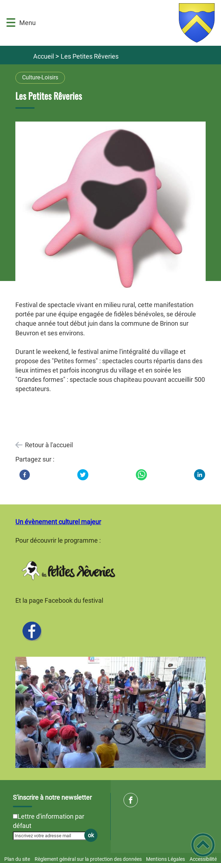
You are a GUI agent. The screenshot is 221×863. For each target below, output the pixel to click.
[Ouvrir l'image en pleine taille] (110, 207)
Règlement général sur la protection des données (88, 859)
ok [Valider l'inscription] (91, 835)
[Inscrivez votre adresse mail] (52, 836)
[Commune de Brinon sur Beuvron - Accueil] (125, 23)
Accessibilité (203, 859)
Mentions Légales (165, 859)
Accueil (43, 56)
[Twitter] (83, 474)
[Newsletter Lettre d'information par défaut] (15, 816)
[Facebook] (25, 474)
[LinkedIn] (200, 474)
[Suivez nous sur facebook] (131, 800)
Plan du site (17, 859)
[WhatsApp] (141, 474)
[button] (10, 22)
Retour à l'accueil (49, 445)
